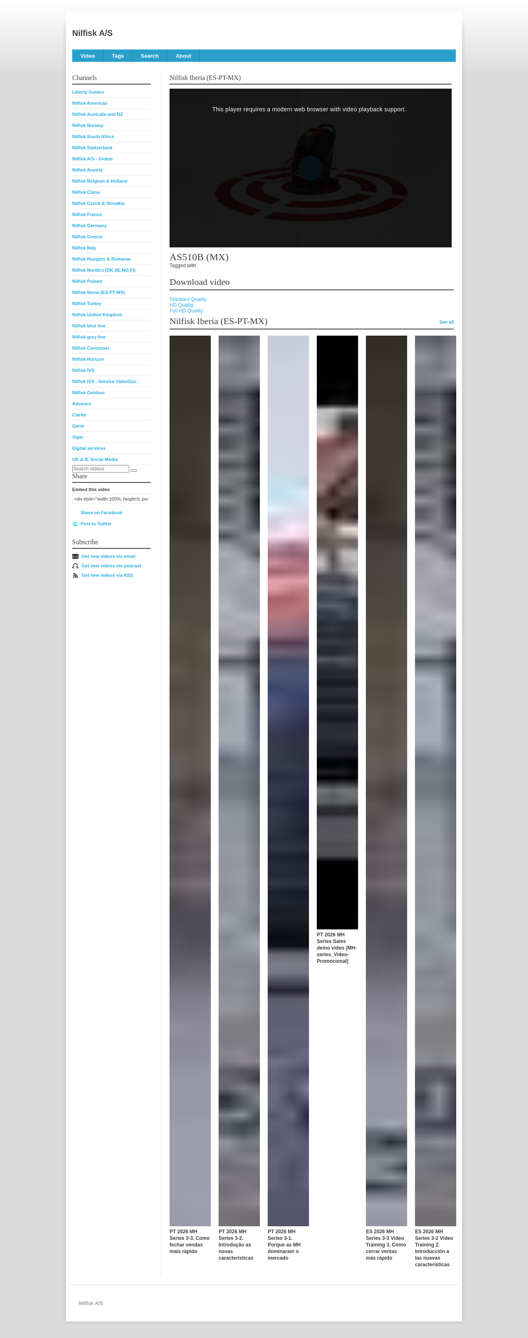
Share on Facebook (101, 512)
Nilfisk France (87, 214)
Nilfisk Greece (87, 236)
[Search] (133, 470)
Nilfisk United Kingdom (97, 314)
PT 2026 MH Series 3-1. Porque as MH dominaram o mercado (284, 1245)
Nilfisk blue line (89, 325)
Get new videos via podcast (111, 565)
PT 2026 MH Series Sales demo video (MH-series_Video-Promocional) (337, 948)
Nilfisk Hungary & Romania (101, 258)
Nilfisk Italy (84, 247)
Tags (118, 56)
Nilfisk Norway (88, 125)
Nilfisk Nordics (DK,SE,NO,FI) (103, 270)
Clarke (79, 414)
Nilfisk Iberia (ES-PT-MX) (98, 292)
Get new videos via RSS (107, 575)
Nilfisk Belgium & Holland (99, 181)
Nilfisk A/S (92, 33)
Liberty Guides (88, 91)
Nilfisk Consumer (90, 348)
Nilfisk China (86, 192)
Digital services (89, 448)
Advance (81, 403)
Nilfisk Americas (89, 103)
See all (446, 322)
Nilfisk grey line (89, 336)
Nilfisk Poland (87, 281)
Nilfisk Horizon (88, 359)
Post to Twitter (96, 523)
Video (87, 56)
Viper (77, 437)
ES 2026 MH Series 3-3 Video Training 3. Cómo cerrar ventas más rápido (386, 1245)
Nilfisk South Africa (93, 136)
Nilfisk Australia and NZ (97, 114)
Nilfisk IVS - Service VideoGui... (105, 381)
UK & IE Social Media (95, 459)
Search (150, 56)
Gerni (78, 425)
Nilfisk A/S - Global (92, 158)
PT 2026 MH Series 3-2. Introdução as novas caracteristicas (236, 1245)
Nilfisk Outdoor (88, 392)
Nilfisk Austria (87, 169)
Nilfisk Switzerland (92, 147)
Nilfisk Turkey (86, 303)
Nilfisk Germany (89, 225)
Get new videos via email (108, 556)
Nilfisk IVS (83, 370)
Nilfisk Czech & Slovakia (98, 203)
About (183, 56)
